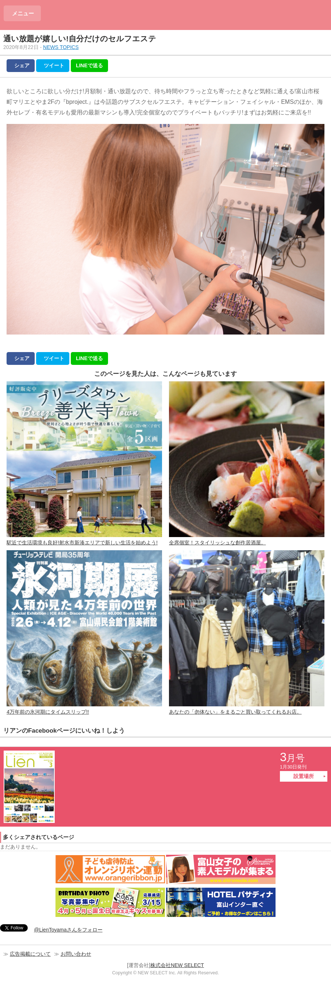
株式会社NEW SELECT (177, 965)
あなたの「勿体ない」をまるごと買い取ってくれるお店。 (246, 632)
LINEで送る (89, 65)
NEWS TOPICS (61, 47)
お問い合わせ (76, 954)
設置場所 (303, 776)
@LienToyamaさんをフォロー (68, 930)
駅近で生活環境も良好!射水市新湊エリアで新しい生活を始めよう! (84, 463)
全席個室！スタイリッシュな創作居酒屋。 (246, 463)
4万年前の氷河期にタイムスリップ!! (84, 632)
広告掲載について (30, 954)
